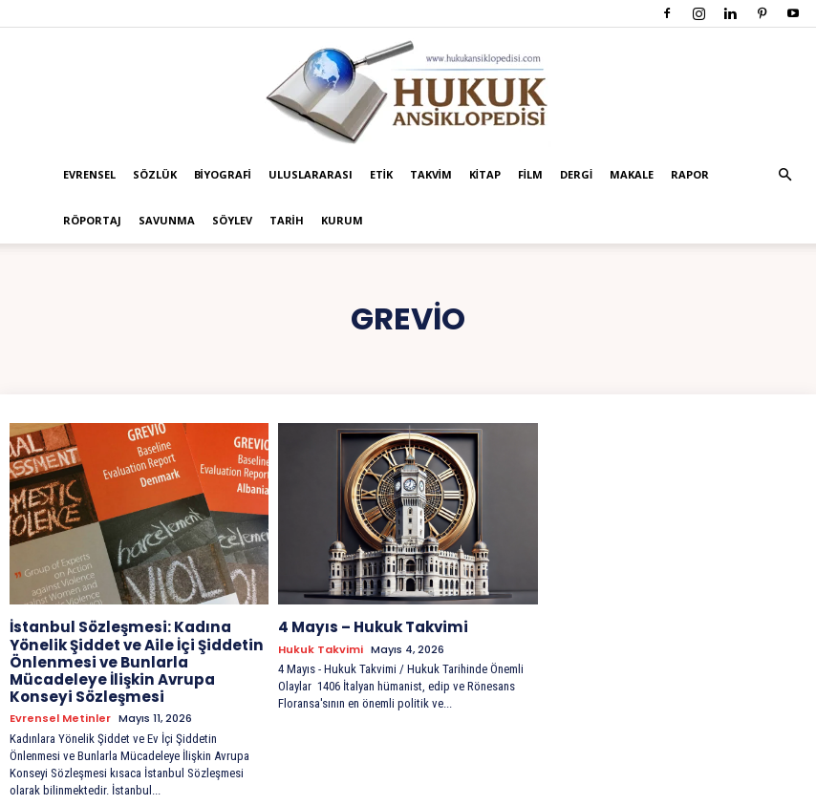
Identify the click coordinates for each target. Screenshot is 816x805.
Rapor (690, 174)
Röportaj (92, 220)
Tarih (286, 220)
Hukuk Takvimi (320, 648)
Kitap (485, 174)
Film (530, 174)
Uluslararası (310, 174)
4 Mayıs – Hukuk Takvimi (367, 626)
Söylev (232, 220)
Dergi (576, 174)
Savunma (167, 220)
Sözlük (155, 174)
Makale (632, 174)
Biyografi (222, 174)
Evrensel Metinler (60, 696)
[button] (784, 175)
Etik (381, 174)
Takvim (431, 174)
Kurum (342, 220)
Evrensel (89, 174)
